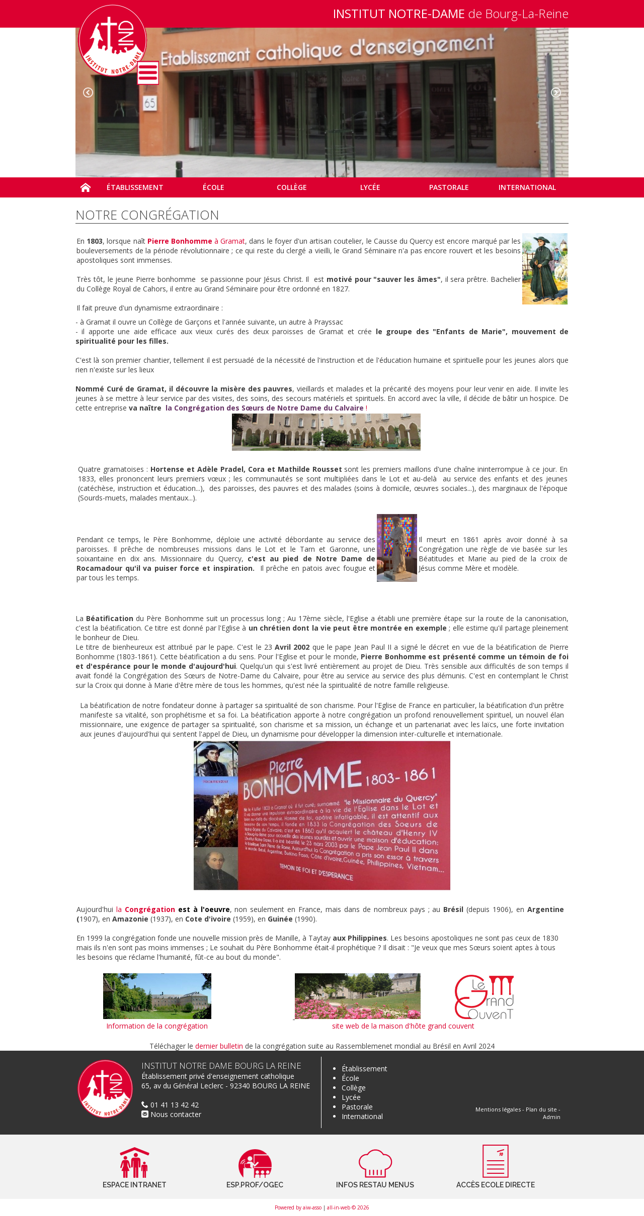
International (362, 1116)
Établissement (364, 1068)
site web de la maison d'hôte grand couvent (403, 1026)
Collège (354, 1087)
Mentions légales (498, 1109)
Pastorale (357, 1106)
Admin (551, 1117)
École (350, 1078)
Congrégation (150, 909)
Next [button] (556, 92)
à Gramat (196, 241)
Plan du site (541, 1109)
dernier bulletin (219, 1046)
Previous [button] (88, 92)
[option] (322, 102)
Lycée (351, 1097)
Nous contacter (171, 1114)
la (120, 909)
